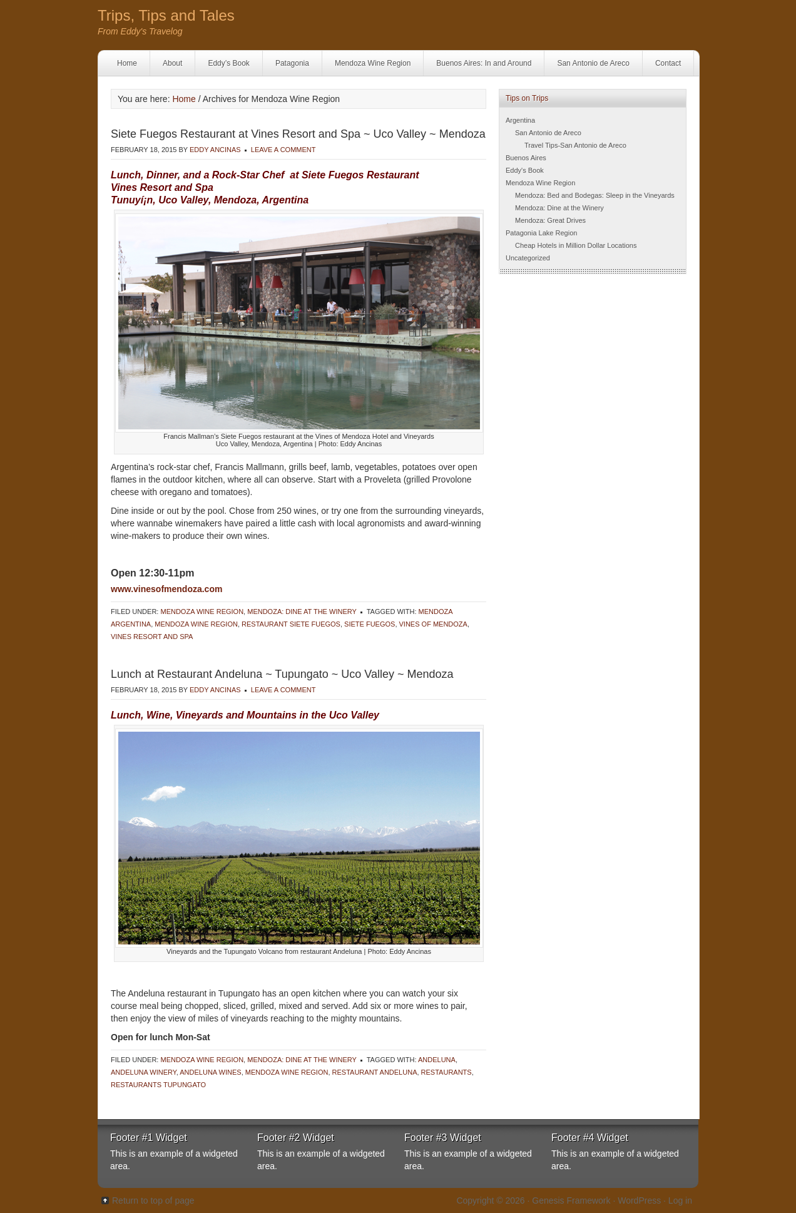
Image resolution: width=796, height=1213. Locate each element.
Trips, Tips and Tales (166, 15)
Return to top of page (153, 1200)
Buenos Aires (526, 157)
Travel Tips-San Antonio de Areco (575, 145)
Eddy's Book (525, 170)
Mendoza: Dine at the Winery (301, 611)
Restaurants (446, 1072)
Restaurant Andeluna (374, 1072)
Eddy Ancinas (215, 149)
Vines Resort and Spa (152, 636)
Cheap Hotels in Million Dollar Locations (575, 245)
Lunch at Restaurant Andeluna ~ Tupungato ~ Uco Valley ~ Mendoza (282, 674)
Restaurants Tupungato (158, 1084)
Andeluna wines (210, 1072)
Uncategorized (528, 258)
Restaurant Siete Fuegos (291, 624)
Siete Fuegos (369, 624)
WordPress (639, 1200)
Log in (680, 1200)
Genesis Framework (571, 1200)
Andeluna (437, 1059)
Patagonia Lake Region (541, 233)
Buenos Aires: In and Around (483, 63)
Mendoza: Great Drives (550, 220)
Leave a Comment (283, 149)
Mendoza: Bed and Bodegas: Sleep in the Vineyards (595, 195)
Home (127, 63)
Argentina (520, 120)
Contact (668, 63)
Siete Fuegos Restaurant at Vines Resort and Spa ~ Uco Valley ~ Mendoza (298, 134)
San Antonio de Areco (593, 63)
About (172, 63)
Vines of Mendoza (433, 624)
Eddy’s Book (229, 63)
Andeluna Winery (143, 1072)
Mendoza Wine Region (373, 63)
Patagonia (292, 63)
